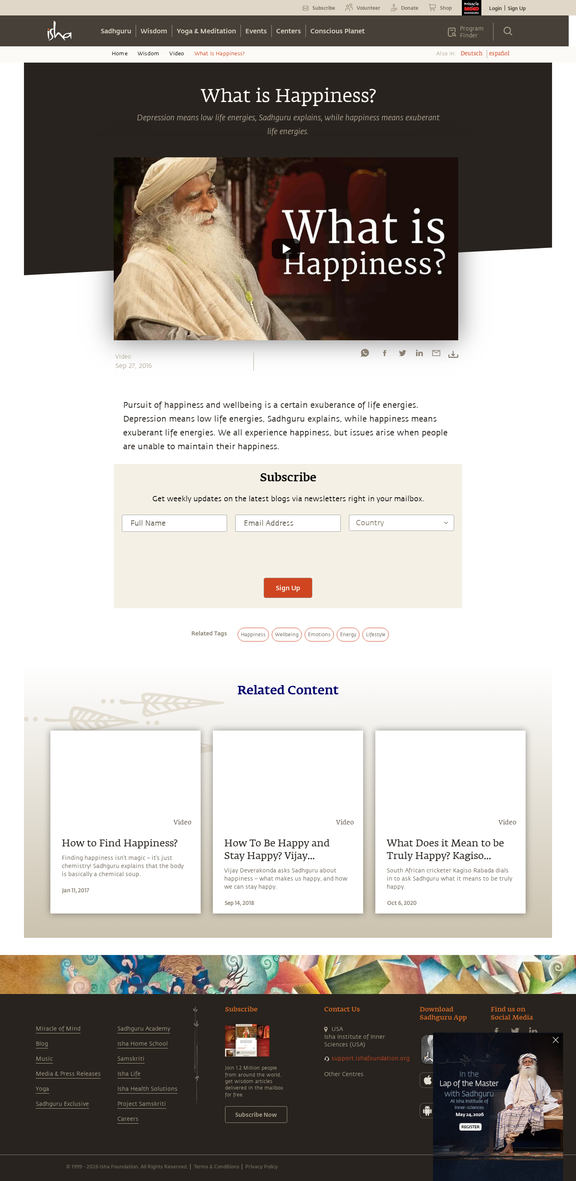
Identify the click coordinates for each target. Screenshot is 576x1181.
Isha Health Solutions (147, 1089)
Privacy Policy (261, 1166)
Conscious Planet (337, 30)
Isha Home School (142, 1044)
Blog (42, 1044)
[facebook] (385, 355)
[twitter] (402, 355)
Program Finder (472, 32)
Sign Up (517, 8)
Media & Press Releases (68, 1074)
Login (495, 8)
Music (44, 1059)
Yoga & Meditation (206, 30)
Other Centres (344, 1074)
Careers (128, 1119)
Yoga (42, 1089)
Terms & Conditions (216, 1166)
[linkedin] (419, 355)
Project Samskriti (141, 1104)
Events (256, 30)
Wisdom (154, 30)
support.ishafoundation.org (370, 1058)
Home (120, 54)
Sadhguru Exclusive (62, 1104)
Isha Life (129, 1074)
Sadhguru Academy (143, 1029)
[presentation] (288, 554)
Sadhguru (116, 30)
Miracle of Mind (58, 1029)
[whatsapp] (365, 355)
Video (176, 54)
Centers (288, 30)
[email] (436, 355)
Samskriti (131, 1059)
